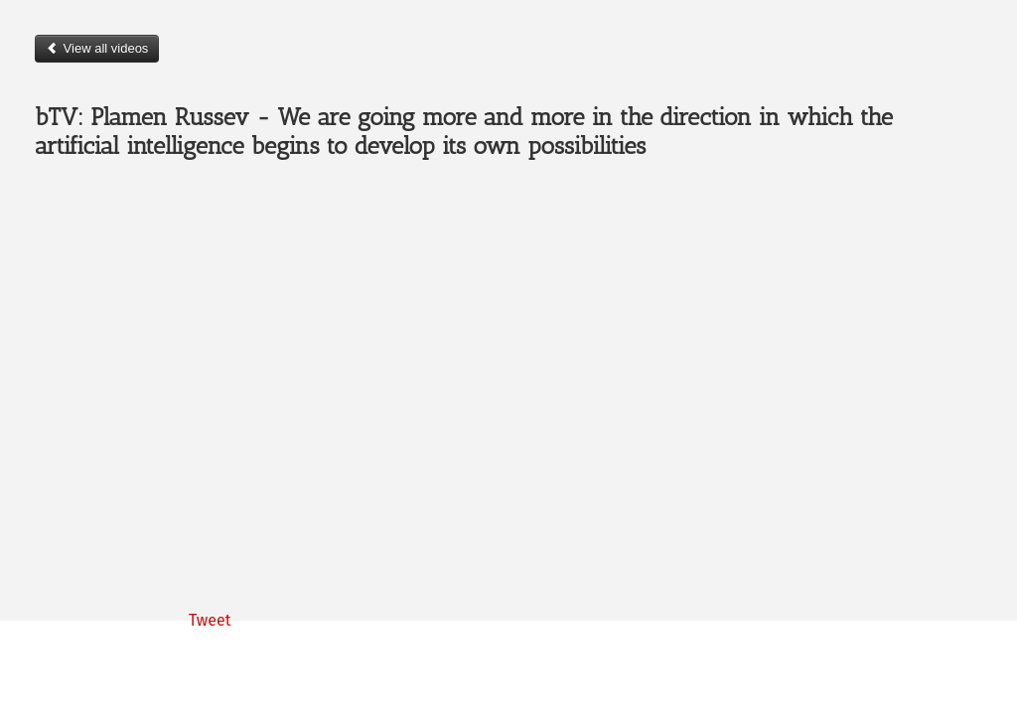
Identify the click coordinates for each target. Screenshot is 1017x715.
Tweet (209, 620)
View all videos (97, 48)
